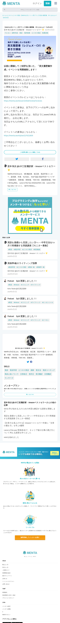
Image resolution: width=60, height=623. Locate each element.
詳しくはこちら (12, 189)
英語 (21, 33)
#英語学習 (17, 249)
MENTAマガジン (6, 614)
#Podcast (16, 285)
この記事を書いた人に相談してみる (30, 152)
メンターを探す (6, 606)
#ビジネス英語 (27, 249)
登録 (47, 3)
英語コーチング (49, 370)
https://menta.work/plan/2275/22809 (18, 135)
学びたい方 (5, 567)
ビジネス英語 (16, 15)
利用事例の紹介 (6, 573)
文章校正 (23, 374)
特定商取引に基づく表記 (8, 595)
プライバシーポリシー (8, 598)
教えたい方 (5, 564)
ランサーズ (9, 378)
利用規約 (4, 592)
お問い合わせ (5, 584)
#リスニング (25, 285)
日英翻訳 (47, 374)
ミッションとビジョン (8, 581)
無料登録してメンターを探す (30, 537)
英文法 (38, 370)
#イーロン (45, 320)
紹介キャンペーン (7, 575)
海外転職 (27, 33)
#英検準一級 (40, 267)
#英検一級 (31, 267)
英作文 (31, 374)
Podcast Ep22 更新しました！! (21, 281)
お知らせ (4, 578)
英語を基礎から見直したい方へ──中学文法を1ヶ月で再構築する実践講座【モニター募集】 (31, 244)
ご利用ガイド (5, 570)
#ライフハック (35, 285)
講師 (32, 370)
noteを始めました (11, 437)
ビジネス (9, 15)
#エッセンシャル (47, 302)
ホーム (4, 15)
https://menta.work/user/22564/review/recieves (23, 101)
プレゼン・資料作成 (11, 33)
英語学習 (13, 370)
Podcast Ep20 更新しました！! (21, 316)
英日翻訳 (39, 374)
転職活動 (45, 33)
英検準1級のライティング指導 (22, 263)
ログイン (37, 3)
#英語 (10, 249)
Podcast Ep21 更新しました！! (21, 299)
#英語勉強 (37, 249)
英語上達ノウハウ (11, 374)
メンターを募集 (6, 609)
